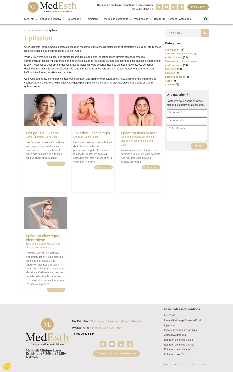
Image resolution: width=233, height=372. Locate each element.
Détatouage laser (175, 76)
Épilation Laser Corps (91, 133)
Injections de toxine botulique (181, 330)
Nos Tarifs (170, 315)
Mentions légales (184, 365)
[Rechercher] (205, 33)
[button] (206, 19)
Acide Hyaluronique (175, 334)
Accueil (27, 30)
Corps (29, 136)
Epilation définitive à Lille (178, 339)
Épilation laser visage (139, 133)
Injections (170, 69)
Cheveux (170, 84)
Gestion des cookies (199, 365)
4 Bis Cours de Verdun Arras (106, 327)
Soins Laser (51, 136)
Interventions (40, 30)
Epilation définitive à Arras (179, 344)
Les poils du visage (42, 133)
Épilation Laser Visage (177, 349)
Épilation (39, 136)
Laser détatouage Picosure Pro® (182, 320)
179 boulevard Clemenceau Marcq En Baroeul (115, 321)
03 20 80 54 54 (85, 333)
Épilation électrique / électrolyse (44, 238)
